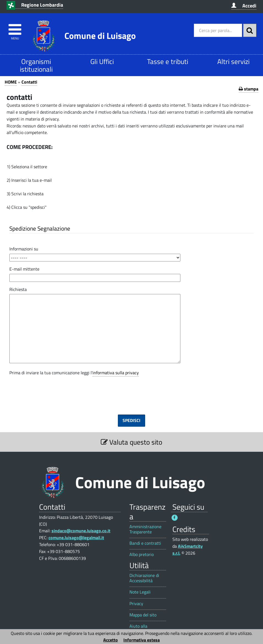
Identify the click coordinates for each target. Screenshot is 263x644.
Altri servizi (233, 61)
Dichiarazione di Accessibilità (144, 578)
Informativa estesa (141, 640)
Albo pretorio (141, 554)
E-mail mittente (24, 269)
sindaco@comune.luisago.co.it (80, 530)
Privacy (136, 603)
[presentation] (131, 391)
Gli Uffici (102, 61)
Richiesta (18, 289)
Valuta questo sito (131, 442)
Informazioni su (23, 248)
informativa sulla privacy (116, 372)
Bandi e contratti (145, 543)
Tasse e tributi (167, 61)
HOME (11, 82)
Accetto (110, 640)
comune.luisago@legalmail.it (76, 537)
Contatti (29, 82)
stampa (248, 88)
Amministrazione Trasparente (145, 529)
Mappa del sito (142, 615)
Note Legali (140, 592)
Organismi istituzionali (36, 65)
